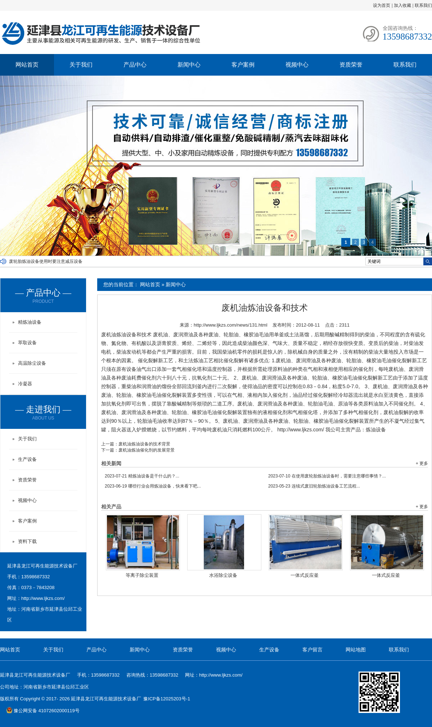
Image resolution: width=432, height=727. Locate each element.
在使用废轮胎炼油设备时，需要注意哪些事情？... (327, 476)
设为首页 (381, 5)
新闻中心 (189, 65)
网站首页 (27, 65)
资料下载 (27, 541)
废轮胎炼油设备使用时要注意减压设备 (45, 261)
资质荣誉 (351, 65)
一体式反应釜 (305, 575)
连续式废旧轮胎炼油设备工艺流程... (314, 486)
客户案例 (243, 65)
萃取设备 (27, 342)
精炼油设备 (29, 322)
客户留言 (312, 649)
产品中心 (135, 65)
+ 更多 (422, 463)
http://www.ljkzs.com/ (43, 598)
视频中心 (297, 65)
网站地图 (356, 649)
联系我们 (423, 5)
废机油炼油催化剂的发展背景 (146, 450)
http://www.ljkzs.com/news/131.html (230, 325)
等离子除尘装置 (142, 575)
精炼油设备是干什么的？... (142, 476)
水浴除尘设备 (223, 575)
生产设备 (27, 459)
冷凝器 (25, 383)
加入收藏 (402, 5)
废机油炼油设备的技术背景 (144, 443)
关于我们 (81, 65)
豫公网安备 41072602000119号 (43, 710)
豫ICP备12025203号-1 (166, 698)
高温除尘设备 (32, 363)
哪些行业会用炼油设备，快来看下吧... (153, 486)
